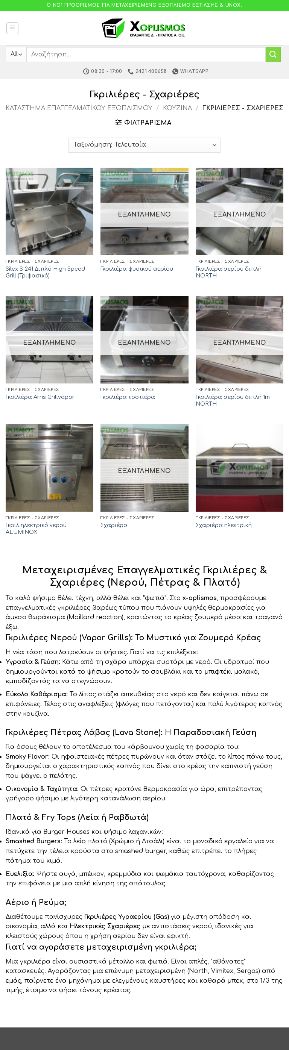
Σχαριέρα (114, 525)
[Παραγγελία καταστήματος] (144, 145)
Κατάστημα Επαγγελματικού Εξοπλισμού (79, 108)
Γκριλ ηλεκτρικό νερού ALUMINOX (36, 528)
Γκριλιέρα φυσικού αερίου (136, 269)
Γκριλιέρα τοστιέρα (127, 397)
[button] (12, 28)
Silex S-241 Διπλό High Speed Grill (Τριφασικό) (45, 272)
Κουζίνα (177, 108)
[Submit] (273, 54)
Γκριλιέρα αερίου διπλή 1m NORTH (233, 400)
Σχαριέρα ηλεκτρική (224, 525)
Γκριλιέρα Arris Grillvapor (40, 397)
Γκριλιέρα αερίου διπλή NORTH (229, 272)
